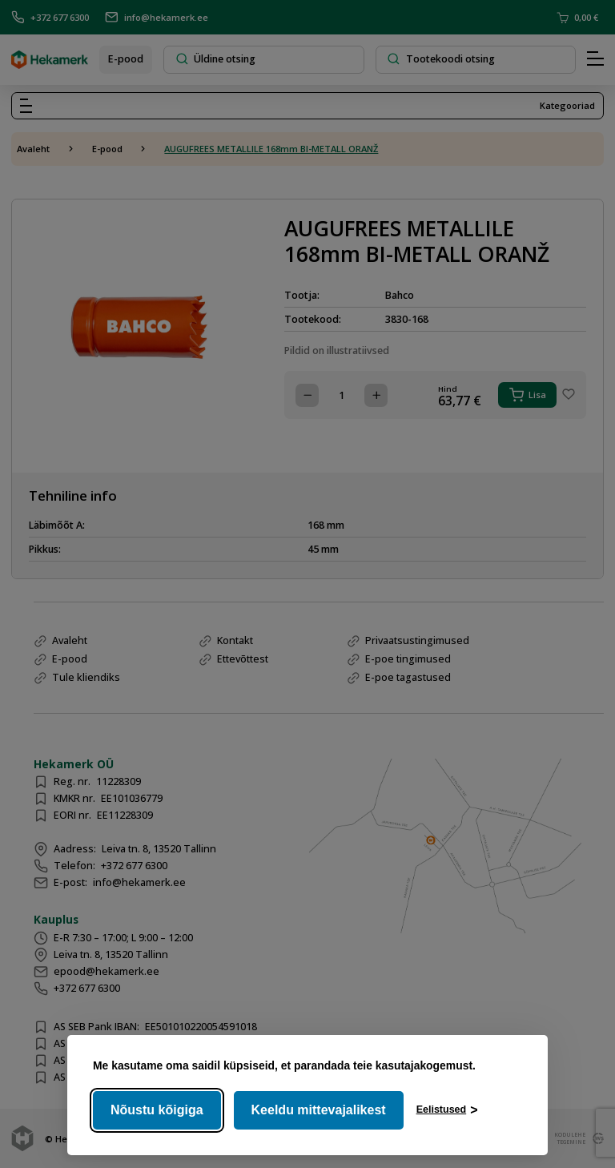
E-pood (125, 59)
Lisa (527, 395)
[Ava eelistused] (447, 1110)
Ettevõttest (242, 659)
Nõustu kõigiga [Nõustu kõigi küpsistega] (157, 1110)
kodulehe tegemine (568, 1138)
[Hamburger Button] (595, 59)
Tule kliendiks (86, 677)
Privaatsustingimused (417, 640)
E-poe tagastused (408, 677)
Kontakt (235, 640)
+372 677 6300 (50, 17)
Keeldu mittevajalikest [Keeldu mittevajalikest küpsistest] (318, 1110)
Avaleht (33, 148)
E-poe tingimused (408, 659)
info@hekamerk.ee (156, 17)
